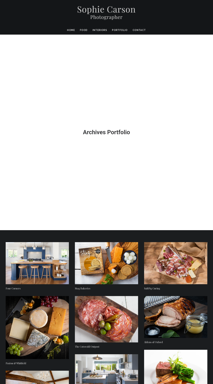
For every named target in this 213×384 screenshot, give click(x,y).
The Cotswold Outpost (87, 200)
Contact (139, 30)
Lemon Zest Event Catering (159, 250)
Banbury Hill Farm (85, 254)
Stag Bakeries (82, 142)
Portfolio (120, 30)
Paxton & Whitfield (16, 217)
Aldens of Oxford (153, 196)
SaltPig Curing (152, 142)
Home (71, 30)
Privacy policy (199, 364)
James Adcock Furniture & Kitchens (163, 305)
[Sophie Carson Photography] (106, 12)
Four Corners (13, 142)
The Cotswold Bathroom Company (24, 271)
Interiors (100, 30)
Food (84, 30)
